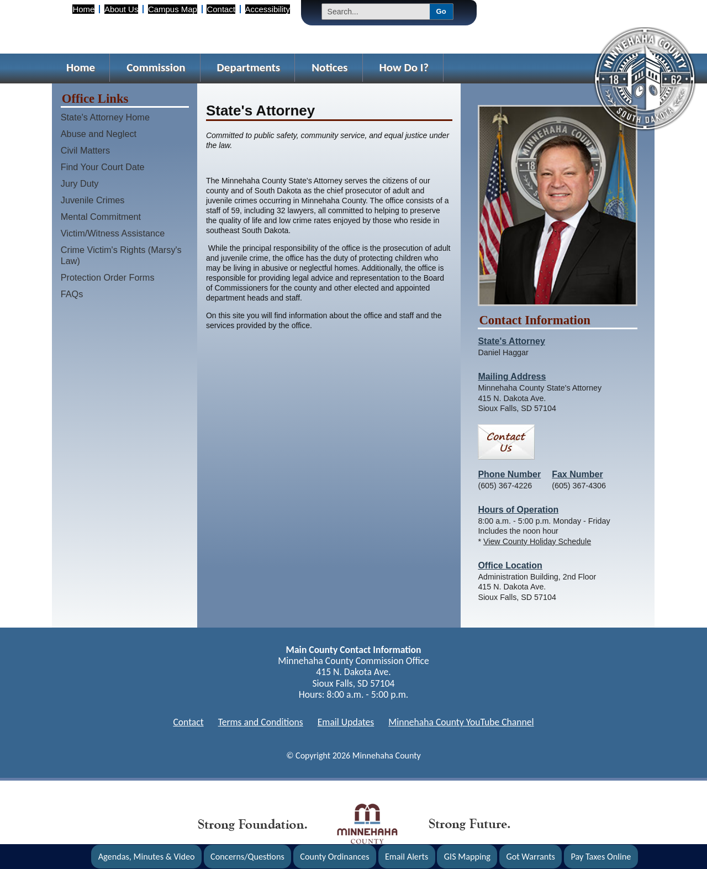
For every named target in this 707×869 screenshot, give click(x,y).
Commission (155, 67)
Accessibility (267, 9)
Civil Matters (85, 150)
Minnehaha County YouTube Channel (461, 722)
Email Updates (346, 722)
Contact (221, 9)
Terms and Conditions (260, 722)
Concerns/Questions (247, 856)
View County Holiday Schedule (537, 541)
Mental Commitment (101, 217)
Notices (329, 67)
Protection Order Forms (108, 277)
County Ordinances (334, 856)
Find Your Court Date (103, 167)
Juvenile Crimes (93, 200)
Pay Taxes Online (601, 856)
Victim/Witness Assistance (113, 233)
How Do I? (404, 67)
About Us (121, 9)
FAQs (72, 294)
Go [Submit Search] (441, 11)
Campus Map (172, 9)
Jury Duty (80, 183)
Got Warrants (530, 856)
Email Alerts (407, 856)
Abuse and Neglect (98, 134)
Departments (249, 67)
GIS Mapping (467, 856)
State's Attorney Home (105, 117)
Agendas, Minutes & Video (146, 856)
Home (83, 9)
